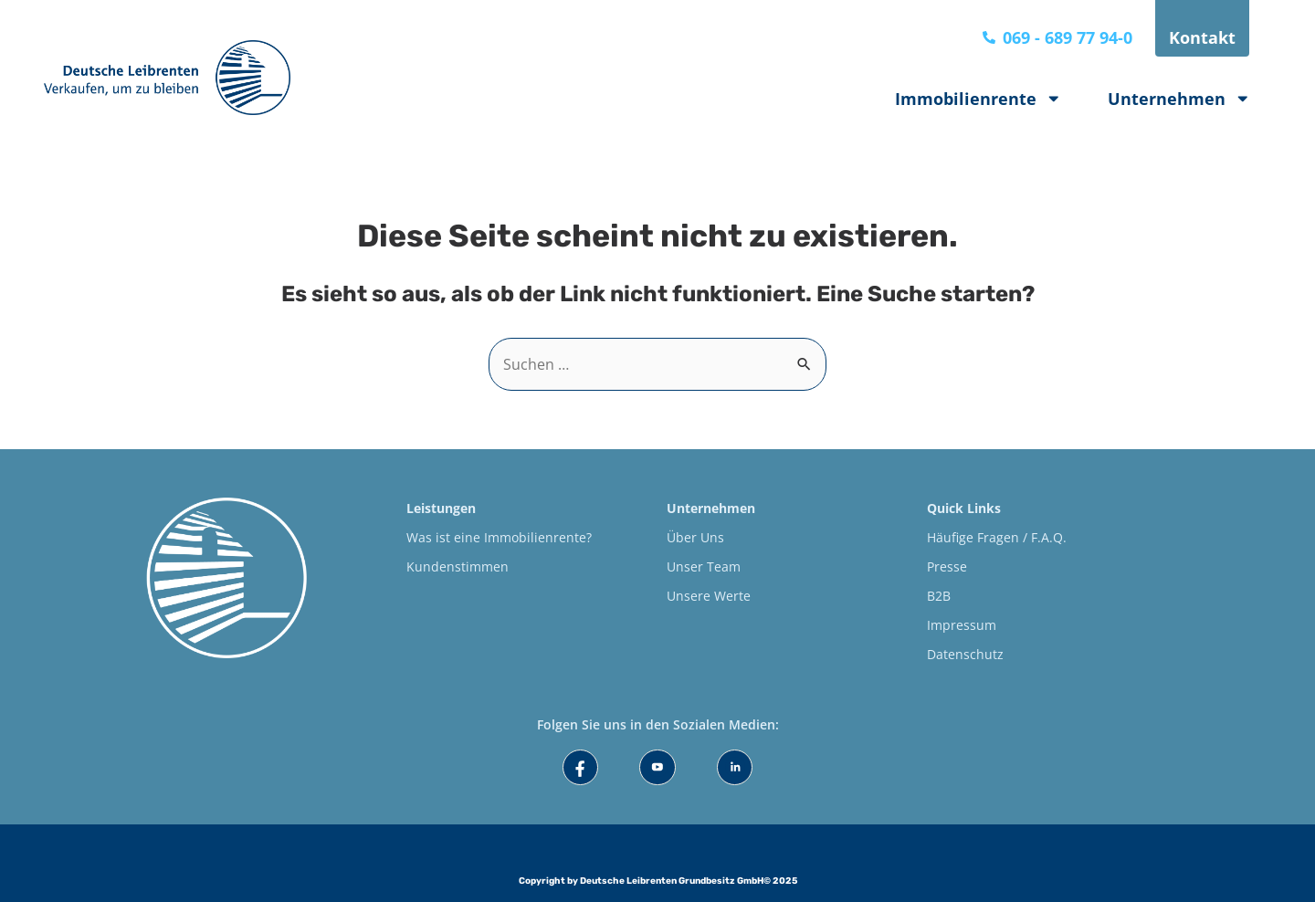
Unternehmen (1179, 98)
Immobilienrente (978, 98)
